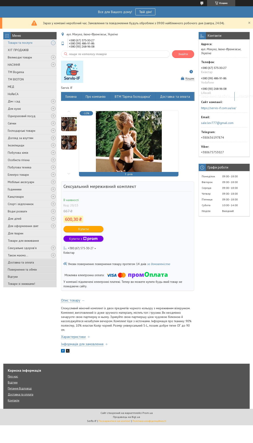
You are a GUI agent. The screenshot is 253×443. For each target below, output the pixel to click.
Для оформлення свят (23, 226)
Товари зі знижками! (21, 284)
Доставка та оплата (21, 262)
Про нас (13, 376)
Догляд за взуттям (20, 138)
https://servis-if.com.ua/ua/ (218, 108)
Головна (71, 96)
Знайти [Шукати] (183, 54)
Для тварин (15, 233)
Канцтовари (16, 197)
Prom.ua (147, 413)
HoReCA (13, 94)
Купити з (83, 239)
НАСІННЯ (14, 65)
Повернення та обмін (22, 269)
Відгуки (13, 277)
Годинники (15, 189)
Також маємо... (18, 255)
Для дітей (14, 219)
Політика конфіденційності (149, 421)
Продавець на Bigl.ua (126, 417)
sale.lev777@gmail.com (217, 123)
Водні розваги (17, 211)
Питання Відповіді (20, 388)
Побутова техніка (19, 167)
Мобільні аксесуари (21, 182)
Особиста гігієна (19, 160)
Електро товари (18, 175)
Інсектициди (16, 145)
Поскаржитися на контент (114, 421)
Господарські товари (21, 131)
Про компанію (96, 96)
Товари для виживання (23, 241)
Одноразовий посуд (22, 116)
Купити (83, 229)
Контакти (13, 400)
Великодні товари (20, 57)
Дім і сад (14, 101)
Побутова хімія (18, 153)
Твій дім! (145, 12)
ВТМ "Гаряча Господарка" (133, 96)
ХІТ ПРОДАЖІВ (18, 50)
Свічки (12, 123)
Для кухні (14, 109)
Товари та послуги (20, 43)
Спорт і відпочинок (21, 204)
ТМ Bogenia (16, 72)
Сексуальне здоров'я (22, 248)
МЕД (11, 87)
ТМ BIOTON (16, 79)
